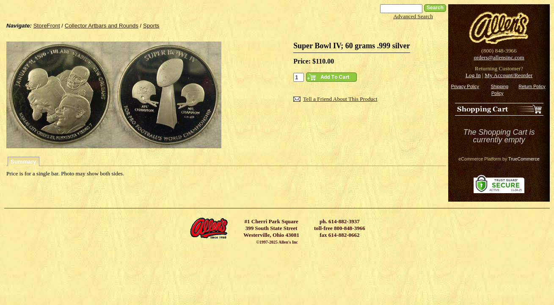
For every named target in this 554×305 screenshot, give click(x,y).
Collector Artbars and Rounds (101, 25)
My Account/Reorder (508, 75)
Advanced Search (413, 16)
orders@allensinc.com (499, 57)
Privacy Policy (465, 86)
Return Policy (531, 86)
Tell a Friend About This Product (340, 99)
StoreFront (46, 25)
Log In (473, 75)
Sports (151, 25)
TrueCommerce (524, 158)
